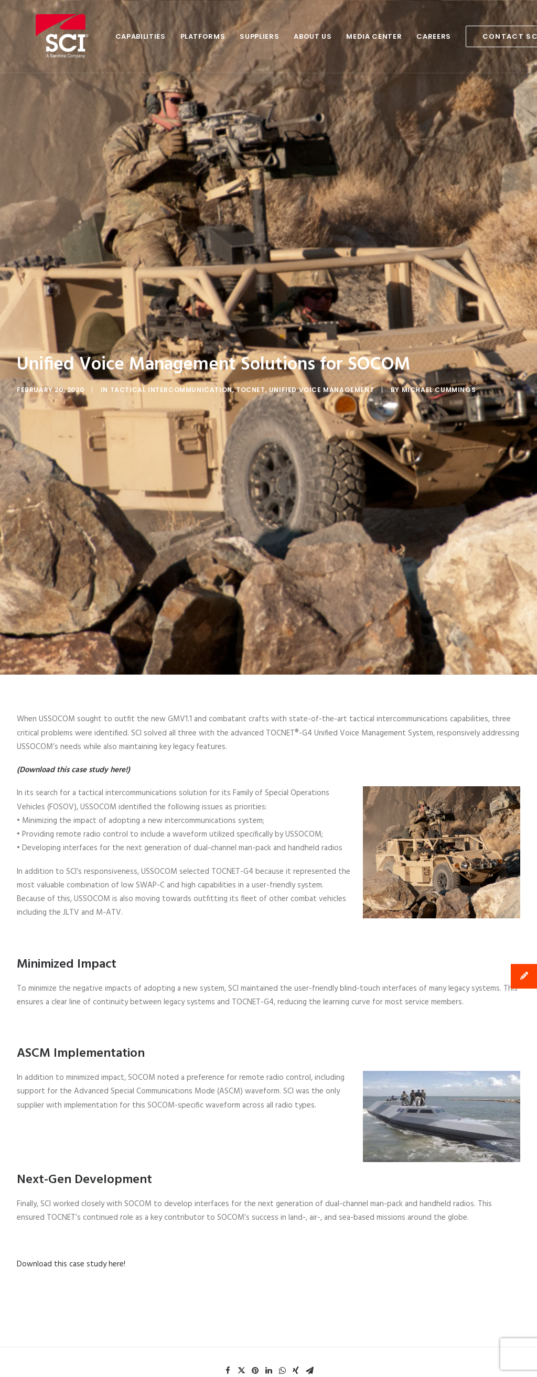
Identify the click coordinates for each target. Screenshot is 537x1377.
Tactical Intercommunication (171, 343)
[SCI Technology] (43, 36)
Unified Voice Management (321, 343)
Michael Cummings (439, 343)
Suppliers (221, 36)
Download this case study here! (71, 1172)
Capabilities (103, 36)
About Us (275, 36)
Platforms (165, 36)
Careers (396, 36)
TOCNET (250, 343)
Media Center (336, 36)
